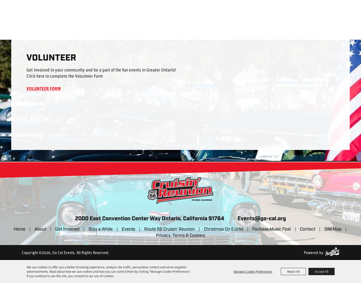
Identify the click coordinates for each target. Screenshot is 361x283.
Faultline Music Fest (271, 229)
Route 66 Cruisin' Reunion (169, 229)
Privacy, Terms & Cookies (180, 236)
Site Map (332, 229)
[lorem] (181, 190)
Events (128, 229)
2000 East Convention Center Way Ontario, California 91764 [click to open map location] (149, 219)
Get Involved (67, 229)
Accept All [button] (321, 271)
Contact (307, 229)
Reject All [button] (293, 271)
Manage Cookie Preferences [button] (253, 271)
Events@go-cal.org (262, 219)
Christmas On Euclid (223, 229)
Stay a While (100, 229)
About (40, 229)
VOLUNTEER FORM (43, 89)
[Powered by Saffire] (332, 251)
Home (19, 229)
